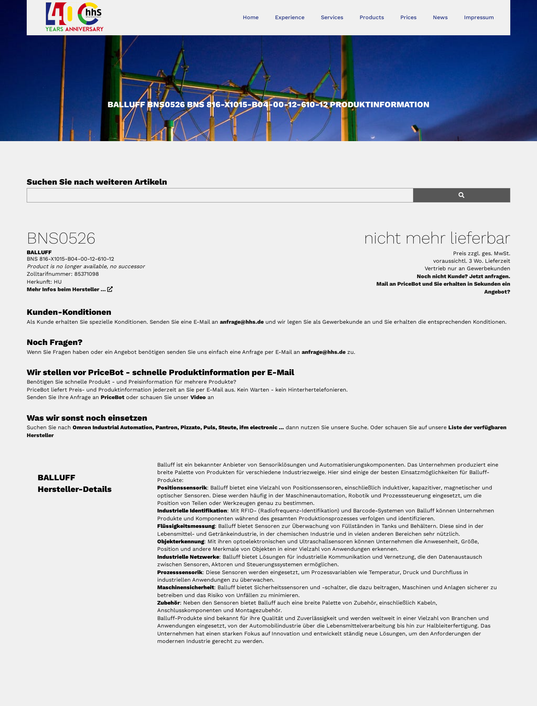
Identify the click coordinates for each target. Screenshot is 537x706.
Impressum (479, 17)
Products (372, 17)
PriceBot (112, 397)
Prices (408, 17)
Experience (289, 17)
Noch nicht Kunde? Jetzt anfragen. (463, 276)
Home (251, 17)
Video (198, 397)
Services (332, 17)
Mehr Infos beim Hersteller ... (70, 289)
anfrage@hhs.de (242, 322)
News (440, 17)
